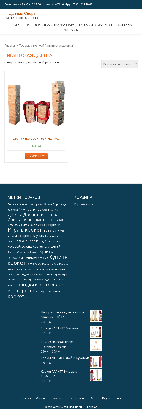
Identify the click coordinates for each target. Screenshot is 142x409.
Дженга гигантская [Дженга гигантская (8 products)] (42, 230)
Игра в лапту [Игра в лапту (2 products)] (51, 246)
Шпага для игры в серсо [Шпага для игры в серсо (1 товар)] (29, 295)
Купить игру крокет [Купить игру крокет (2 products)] (36, 273)
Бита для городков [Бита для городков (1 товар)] (34, 220)
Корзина (125, 24)
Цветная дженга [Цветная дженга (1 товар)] (23, 290)
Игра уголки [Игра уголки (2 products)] (37, 251)
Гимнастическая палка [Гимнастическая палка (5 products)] (38, 225)
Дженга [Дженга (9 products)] (15, 230)
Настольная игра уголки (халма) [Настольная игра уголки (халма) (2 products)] (47, 284)
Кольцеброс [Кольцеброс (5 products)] (24, 256)
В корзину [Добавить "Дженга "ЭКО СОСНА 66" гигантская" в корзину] (36, 171)
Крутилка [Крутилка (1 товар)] (34, 267)
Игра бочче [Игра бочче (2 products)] (30, 240)
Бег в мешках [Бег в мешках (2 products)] (16, 220)
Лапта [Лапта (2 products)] (30, 279)
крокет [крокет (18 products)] (16, 311)
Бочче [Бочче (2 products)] (48, 220)
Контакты (71, 30)
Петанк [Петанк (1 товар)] (11, 290)
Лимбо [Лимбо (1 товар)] (38, 279)
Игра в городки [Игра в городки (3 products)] (49, 240)
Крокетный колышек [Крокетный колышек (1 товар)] (18, 267)
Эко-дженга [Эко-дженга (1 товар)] (47, 295)
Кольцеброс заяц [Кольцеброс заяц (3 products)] (20, 262)
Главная (16, 24)
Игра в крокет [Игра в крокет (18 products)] (25, 245)
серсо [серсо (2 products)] (29, 313)
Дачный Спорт (22, 13)
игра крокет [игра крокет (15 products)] (21, 306)
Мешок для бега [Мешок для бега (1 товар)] (50, 279)
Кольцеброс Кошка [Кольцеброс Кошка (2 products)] (48, 257)
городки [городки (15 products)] (24, 300)
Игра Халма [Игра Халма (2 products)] (15, 240)
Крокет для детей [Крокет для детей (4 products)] (47, 262)
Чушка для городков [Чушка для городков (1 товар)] (42, 290)
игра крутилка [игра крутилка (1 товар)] (43, 307)
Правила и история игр (96, 24)
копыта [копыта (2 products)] (55, 307)
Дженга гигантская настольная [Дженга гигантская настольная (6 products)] (36, 235)
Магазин (33, 24)
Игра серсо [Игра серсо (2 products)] (22, 251)
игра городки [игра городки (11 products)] (49, 300)
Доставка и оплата (59, 24)
